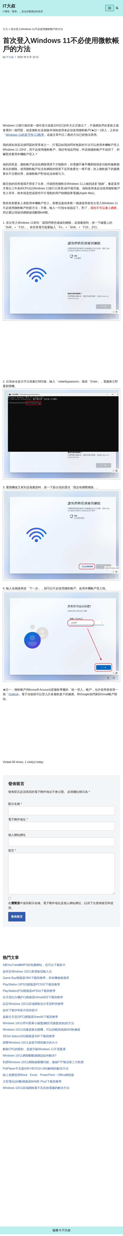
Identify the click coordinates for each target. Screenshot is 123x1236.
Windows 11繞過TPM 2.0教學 (25, 135)
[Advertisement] (61, 95)
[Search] (117, 8)
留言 (12, 851)
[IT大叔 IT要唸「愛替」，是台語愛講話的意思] (23, 8)
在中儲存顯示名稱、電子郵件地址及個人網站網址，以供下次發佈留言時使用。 (60, 907)
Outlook (14, 694)
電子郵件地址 (18, 820)
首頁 (5, 29)
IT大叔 (10, 57)
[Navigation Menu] (109, 8)
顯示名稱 (15, 804)
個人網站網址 (17, 835)
